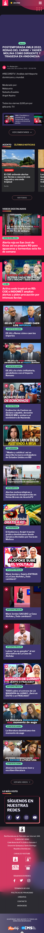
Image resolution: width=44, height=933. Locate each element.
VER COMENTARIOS (22, 132)
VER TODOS (22, 198)
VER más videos (23, 782)
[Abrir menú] (40, 3)
